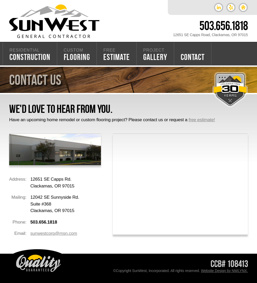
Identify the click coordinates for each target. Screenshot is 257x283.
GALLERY (155, 55)
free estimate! (202, 119)
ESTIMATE (116, 55)
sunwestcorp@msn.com (53, 233)
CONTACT (193, 57)
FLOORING (77, 55)
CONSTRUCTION (29, 55)
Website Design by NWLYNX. (224, 271)
